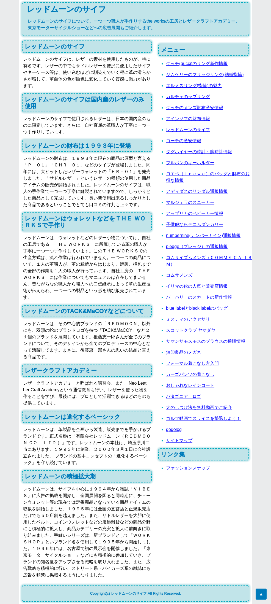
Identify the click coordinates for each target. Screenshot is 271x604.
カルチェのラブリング (188, 96)
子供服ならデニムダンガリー (194, 224)
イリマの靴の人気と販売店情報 (197, 286)
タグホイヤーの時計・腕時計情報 (199, 151)
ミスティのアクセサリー (190, 319)
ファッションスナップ (188, 468)
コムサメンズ (179, 275)
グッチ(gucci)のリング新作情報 (197, 63)
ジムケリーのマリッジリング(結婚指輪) (205, 74)
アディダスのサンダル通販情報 (197, 191)
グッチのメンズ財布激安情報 (194, 107)
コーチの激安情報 (183, 140)
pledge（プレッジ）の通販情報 (197, 246)
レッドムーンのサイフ (188, 129)
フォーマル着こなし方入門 (192, 363)
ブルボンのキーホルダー (190, 162)
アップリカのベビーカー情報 (194, 213)
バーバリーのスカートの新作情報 (199, 297)
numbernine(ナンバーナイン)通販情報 (203, 235)
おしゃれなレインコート (190, 385)
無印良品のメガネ (183, 352)
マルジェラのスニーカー (190, 202)
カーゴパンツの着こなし (190, 374)
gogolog (174, 429)
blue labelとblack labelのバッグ (197, 308)
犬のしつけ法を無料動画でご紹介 (199, 407)
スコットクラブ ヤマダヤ (190, 330)
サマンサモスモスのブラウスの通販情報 (205, 341)
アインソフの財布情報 (188, 118)
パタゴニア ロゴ (183, 396)
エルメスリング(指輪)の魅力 (194, 85)
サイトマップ (179, 440)
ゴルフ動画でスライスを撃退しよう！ (203, 418)
